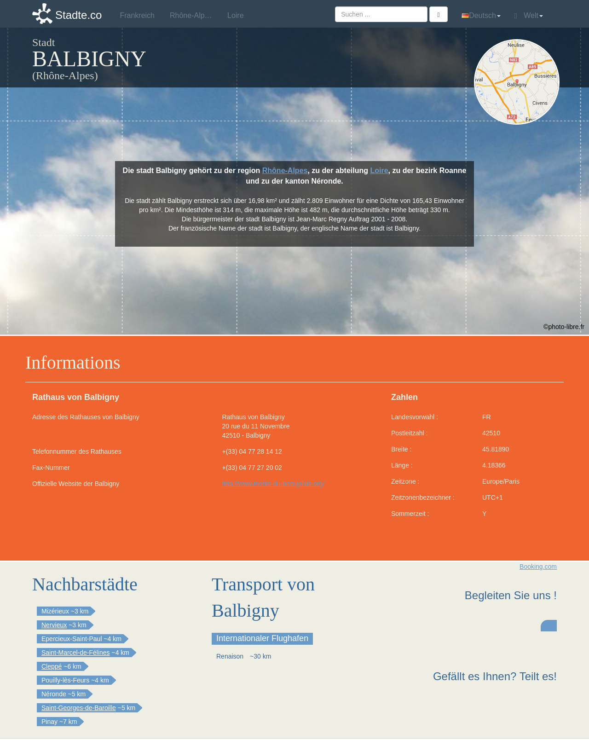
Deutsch (481, 15)
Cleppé (51, 666)
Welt (528, 16)
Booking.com (538, 566)
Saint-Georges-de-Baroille (78, 707)
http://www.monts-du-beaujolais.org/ (273, 483)
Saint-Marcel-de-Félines (75, 652)
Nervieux (54, 625)
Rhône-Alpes (285, 170)
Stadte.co (78, 15)
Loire (379, 170)
